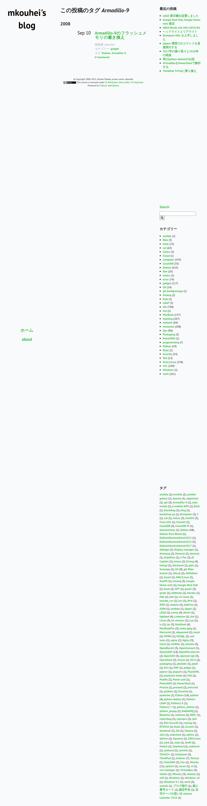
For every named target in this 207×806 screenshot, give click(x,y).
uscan (182, 766)
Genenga (165, 569)
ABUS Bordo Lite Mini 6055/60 (181, 27)
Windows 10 (192, 778)
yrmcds (164, 786)
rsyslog (188, 723)
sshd (166, 742)
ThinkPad (165, 758)
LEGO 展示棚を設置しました (181, 16)
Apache (176, 498)
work (166, 374)
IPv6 (190, 601)
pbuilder (182, 663)
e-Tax (183, 557)
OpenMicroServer (189, 652)
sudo (177, 742)
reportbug (166, 719)
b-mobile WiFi (180, 506)
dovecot (194, 553)
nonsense (168, 326)
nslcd (163, 644)
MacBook (168, 315)
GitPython (192, 573)
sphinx (190, 734)
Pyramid (183, 691)
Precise (164, 687)
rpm (194, 719)
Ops (165, 330)
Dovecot (180, 553)
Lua (191, 620)
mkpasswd (182, 632)
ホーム (26, 330)
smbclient (175, 734)
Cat (166, 518)
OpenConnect (187, 648)
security (167, 354)
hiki (171, 597)
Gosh (167, 589)
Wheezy (177, 774)
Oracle (181, 660)
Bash (197, 506)
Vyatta (163, 774)
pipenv (164, 671)
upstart (169, 766)
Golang (167, 295)
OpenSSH (169, 656)
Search (164, 207)
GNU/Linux (182, 577)
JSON (163, 608)
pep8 (195, 663)
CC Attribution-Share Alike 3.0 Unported (124, 82)
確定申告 (184, 789)
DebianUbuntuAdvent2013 (176, 542)
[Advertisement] (27, 365)
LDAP (166, 303)
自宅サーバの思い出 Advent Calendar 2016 (179, 793)
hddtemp (176, 593)
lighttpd (164, 616)
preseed (178, 687)
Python (167, 346)
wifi (162, 778)
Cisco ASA (165, 522)
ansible (167, 236)
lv (161, 624)
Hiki (162, 597)
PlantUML (193, 671)
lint (165, 311)
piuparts (178, 671)
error (166, 279)
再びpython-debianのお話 (179, 59)
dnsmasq (165, 553)
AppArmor (192, 498)
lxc (168, 624)
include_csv (166, 601)
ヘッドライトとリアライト (180, 31)
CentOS (189, 518)
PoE (190, 675)
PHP (176, 667)
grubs (163, 593)
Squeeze (178, 738)
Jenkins (174, 604)
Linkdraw (179, 616)
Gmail (167, 577)
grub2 (188, 589)
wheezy (191, 774)
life (165, 307)
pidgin (187, 667)
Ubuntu (194, 762)
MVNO (168, 636)
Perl (166, 667)
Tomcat (194, 758)
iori (180, 601)
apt (166, 502)
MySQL (180, 636)
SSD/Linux (194, 738)
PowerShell (184, 683)
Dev (165, 271)
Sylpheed (178, 746)
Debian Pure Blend (171, 534)
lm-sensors (177, 620)
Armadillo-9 (118, 53)
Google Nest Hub (188, 585)
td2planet (181, 754)
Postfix (164, 679)
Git (164, 287)
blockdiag (170, 510)
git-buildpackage (173, 291)
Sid (178, 730)
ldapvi (188, 608)
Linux (163, 620)
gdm (191, 565)
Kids (165, 299)
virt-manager (167, 770)
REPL (193, 715)
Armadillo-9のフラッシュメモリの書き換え (121, 35)
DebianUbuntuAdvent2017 (176, 546)
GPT (177, 589)
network (167, 322)
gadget (115, 49)
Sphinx (164, 738)
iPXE (162, 604)
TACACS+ (165, 754)
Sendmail (165, 730)
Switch (164, 746)
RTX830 (164, 726)
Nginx (186, 640)
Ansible (177, 494)
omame (189, 644)
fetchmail (178, 565)
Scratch (189, 726)
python (194, 695)
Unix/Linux (169, 362)
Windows (168, 370)
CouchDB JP (182, 526)
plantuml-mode (173, 675)
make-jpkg (186, 628)
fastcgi (163, 565)
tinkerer (180, 758)
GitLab (177, 573)
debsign (164, 549)
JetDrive (188, 604)
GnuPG (164, 581)
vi (192, 766)
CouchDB (168, 263)
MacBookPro (167, 628)
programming (171, 342)
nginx (174, 640)
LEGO (163, 612)
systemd (169, 750)
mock (196, 632)
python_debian (186, 707)
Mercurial (165, 632)
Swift (188, 742)
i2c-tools (184, 597)
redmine (180, 715)
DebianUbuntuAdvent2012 (176, 538)
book (166, 244)
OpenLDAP (166, 652)
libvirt (187, 612)
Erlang (190, 561)
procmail (193, 687)
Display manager (184, 549)
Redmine (165, 715)
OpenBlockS (167, 648)
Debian (106, 53)
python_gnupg (168, 711)
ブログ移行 (180, 786)
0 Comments (102, 57)
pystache (165, 695)
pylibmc (168, 691)
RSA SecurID (171, 723)
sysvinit (183, 750)
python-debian (172, 699)
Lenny (174, 612)
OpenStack (166, 660)
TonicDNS (169, 762)
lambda (175, 608)
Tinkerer (103, 85)
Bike (165, 240)
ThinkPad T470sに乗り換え (179, 71)
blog (183, 510)
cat (164, 248)
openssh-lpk (187, 656)
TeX (165, 358)
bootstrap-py (167, 514)
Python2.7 (166, 707)
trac (182, 762)
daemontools (167, 530)
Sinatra (189, 730)
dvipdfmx (169, 557)
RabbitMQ (188, 711)
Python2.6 (177, 703)
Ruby (166, 350)
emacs (166, 275)
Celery (166, 252)
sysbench (194, 746)
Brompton (186, 514)
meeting (168, 319)
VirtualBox (186, 770)
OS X (193, 660)
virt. (165, 366)
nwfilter (175, 644)
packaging (166, 663)
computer (168, 259)
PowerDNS (169, 338)
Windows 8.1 (171, 782)
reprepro (182, 719)
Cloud (166, 256)
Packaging (169, 334)
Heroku (191, 593)
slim (162, 734)
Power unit (179, 679)
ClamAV (181, 522)
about (27, 339)
